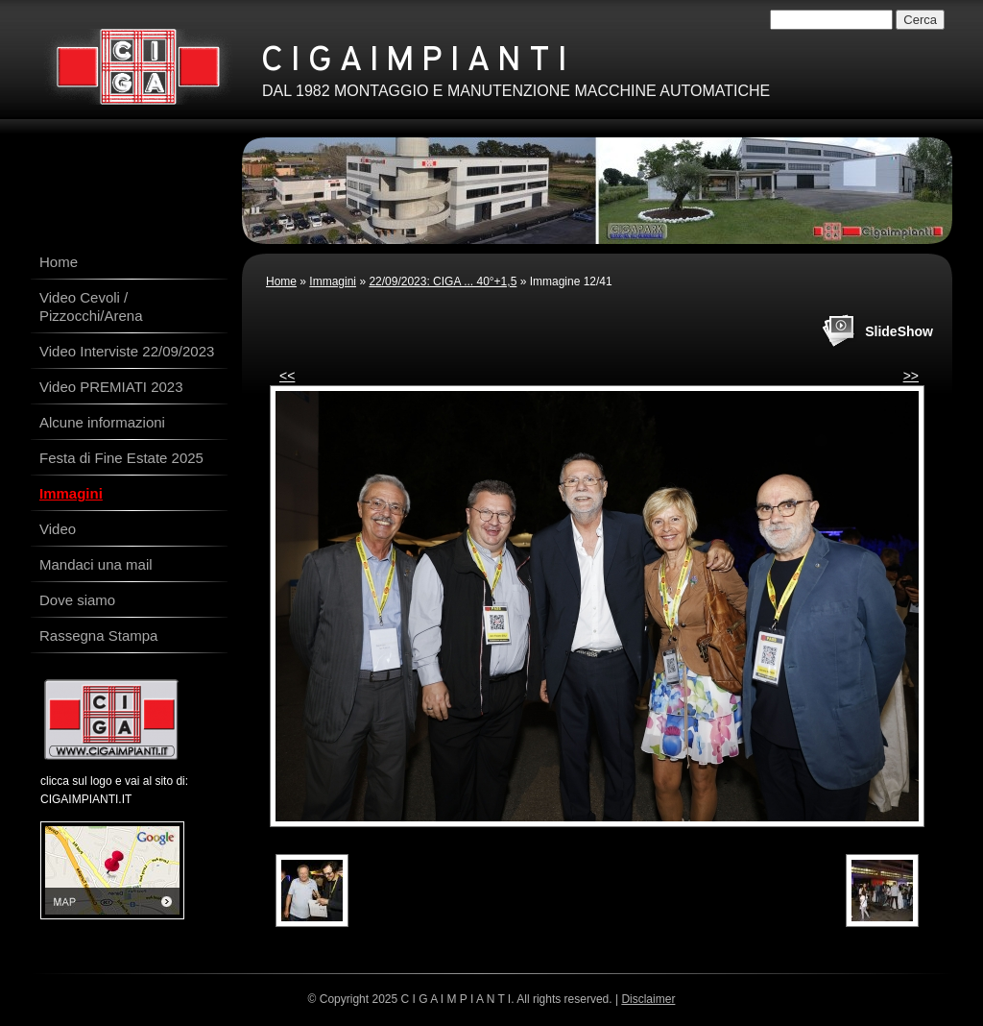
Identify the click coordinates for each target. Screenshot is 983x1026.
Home (281, 281)
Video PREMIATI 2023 (111, 387)
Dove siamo (77, 600)
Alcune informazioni (102, 422)
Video (57, 529)
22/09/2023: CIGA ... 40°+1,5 (442, 281)
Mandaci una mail (96, 564)
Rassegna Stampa (98, 635)
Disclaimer (648, 999)
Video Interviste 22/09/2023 (126, 351)
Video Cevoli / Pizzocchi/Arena (91, 306)
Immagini (332, 281)
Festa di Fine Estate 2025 (121, 458)
